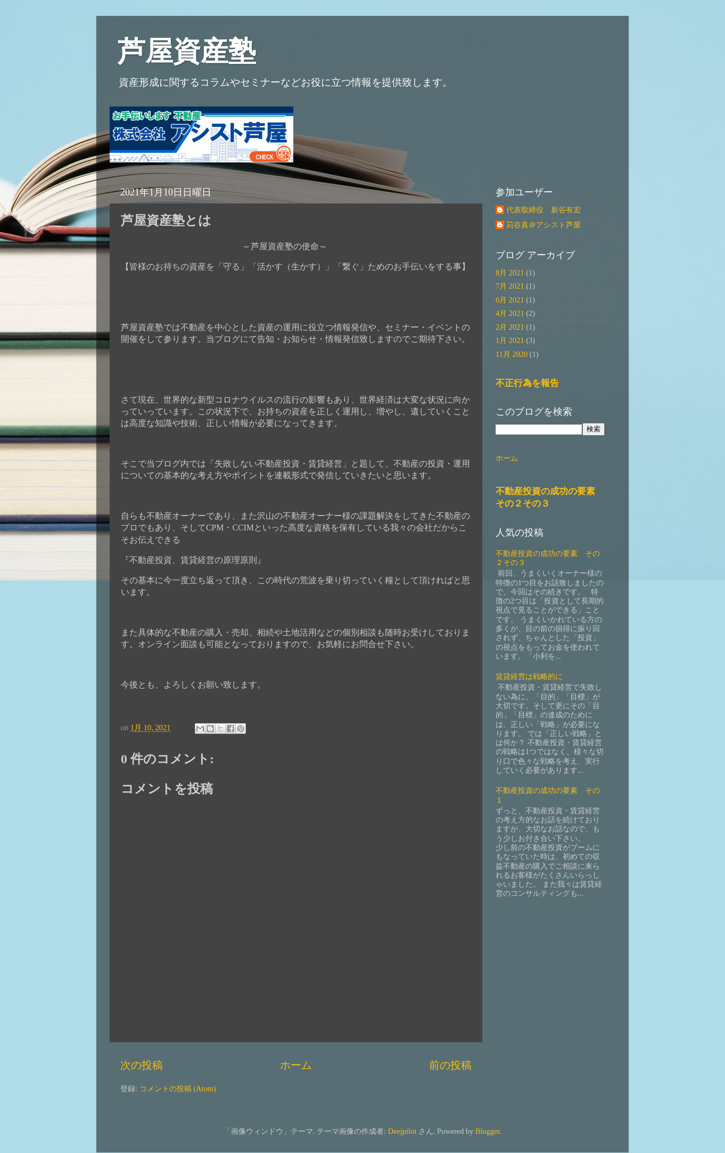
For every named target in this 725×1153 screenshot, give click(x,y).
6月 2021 (510, 300)
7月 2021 (510, 286)
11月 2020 (512, 354)
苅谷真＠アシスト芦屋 (543, 224)
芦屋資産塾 (187, 51)
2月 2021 (510, 327)
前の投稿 (450, 1065)
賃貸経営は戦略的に (529, 676)
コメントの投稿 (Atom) (177, 1088)
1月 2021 (510, 340)
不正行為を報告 (527, 383)
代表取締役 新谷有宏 (543, 210)
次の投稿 (141, 1065)
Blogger (487, 1131)
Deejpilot (402, 1131)
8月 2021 (510, 272)
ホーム (296, 1065)
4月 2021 (510, 313)
